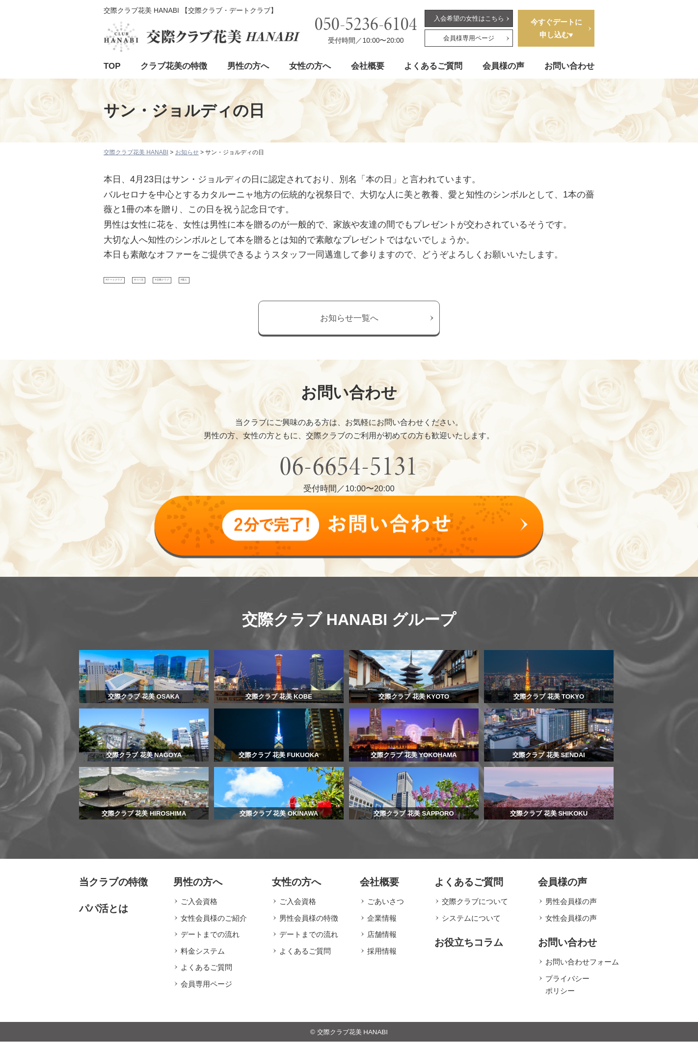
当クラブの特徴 (113, 887)
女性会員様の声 (571, 923)
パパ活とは (103, 913)
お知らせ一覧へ (349, 328)
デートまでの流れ (210, 939)
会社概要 (367, 66)
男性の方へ (248, 66)
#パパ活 (194, 285)
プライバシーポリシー (567, 989)
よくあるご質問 (433, 66)
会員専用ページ (206, 989)
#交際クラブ (249, 285)
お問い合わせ (569, 66)
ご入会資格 (199, 907)
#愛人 (301, 285)
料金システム (203, 956)
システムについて (471, 923)
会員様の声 (503, 66)
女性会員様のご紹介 (214, 923)
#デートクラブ (135, 285)
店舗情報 (382, 939)
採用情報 (382, 956)
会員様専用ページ (468, 38)
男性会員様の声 (571, 907)
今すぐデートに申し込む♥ (556, 28)
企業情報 (382, 923)
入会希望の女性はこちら (469, 18)
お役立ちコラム (468, 947)
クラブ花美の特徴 (173, 66)
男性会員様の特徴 (308, 923)
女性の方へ (310, 66)
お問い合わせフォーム (582, 967)
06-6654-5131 (349, 476)
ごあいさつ (385, 907)
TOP (112, 66)
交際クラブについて (475, 907)
